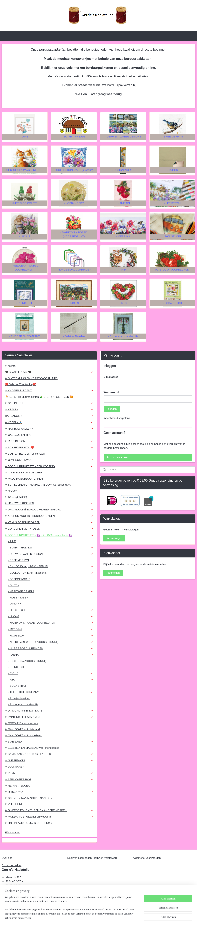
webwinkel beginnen (109, 917)
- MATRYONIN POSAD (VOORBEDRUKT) (50, 622)
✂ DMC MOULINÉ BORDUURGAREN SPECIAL (49, 509)
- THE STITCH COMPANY (50, 692)
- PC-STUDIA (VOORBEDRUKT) (27, 660)
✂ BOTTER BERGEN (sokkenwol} (25, 453)
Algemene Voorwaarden (147, 857)
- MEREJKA (50, 629)
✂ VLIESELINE (14, 804)
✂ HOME (10, 365)
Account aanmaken (118, 457)
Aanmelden (113, 572)
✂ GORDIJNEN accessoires (21, 723)
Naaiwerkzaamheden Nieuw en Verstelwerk (92, 857)
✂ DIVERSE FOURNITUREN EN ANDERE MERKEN (49, 810)
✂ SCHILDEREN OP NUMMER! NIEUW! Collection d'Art (37, 484)
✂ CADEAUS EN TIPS (18, 434)
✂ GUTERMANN (49, 760)
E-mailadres (111, 376)
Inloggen (112, 408)
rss (95, 917)
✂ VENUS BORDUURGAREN (49, 522)
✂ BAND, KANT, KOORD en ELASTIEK (49, 754)
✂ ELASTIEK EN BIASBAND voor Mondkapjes (32, 747)
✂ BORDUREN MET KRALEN (49, 528)
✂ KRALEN (49, 409)
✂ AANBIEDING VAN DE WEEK (23, 472)
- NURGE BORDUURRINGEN (50, 648)
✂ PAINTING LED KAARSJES (49, 717)
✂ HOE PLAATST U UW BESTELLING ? (28, 823)
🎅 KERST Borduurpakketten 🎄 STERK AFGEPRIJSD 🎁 (39, 396)
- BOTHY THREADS (50, 547)
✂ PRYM (49, 773)
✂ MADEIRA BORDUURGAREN (24, 478)
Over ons (7, 857)
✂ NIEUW (11, 490)
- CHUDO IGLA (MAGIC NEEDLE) (50, 566)
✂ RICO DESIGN (49, 441)
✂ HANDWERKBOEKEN (49, 503)
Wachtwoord (111, 392)
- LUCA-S (50, 616)
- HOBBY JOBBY (18, 597)
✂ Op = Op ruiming (16, 496)
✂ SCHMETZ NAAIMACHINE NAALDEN (28, 798)
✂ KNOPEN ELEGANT (49, 390)
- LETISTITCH (50, 610)
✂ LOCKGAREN (14, 766)
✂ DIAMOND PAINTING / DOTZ (49, 710)
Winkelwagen (114, 538)
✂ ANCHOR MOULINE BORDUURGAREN (49, 516)
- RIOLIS (50, 673)
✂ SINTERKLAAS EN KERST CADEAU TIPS (31, 378)
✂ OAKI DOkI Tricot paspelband (23, 735)
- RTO (50, 679)
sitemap (89, 917)
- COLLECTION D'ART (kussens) (50, 572)
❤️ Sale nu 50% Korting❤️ (20, 384)
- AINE (12, 541)
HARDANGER (49, 416)
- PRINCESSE (16, 666)
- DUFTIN (13, 585)
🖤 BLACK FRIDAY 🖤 (49, 372)
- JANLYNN (14, 603)
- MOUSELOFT (50, 635)
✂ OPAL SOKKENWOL (49, 460)
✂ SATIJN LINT (49, 403)
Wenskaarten (12, 832)
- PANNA (50, 654)
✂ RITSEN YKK (49, 792)
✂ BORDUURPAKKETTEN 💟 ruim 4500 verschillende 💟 (49, 535)
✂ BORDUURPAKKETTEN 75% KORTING (49, 466)
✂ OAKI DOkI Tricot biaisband (22, 729)
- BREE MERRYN (18, 560)
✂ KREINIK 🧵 (49, 422)
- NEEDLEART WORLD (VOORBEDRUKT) (50, 642)
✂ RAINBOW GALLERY (49, 428)
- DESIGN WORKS (19, 579)
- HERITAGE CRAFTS (50, 591)
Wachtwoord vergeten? (117, 418)
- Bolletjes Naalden (19, 698)
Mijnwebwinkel (140, 917)
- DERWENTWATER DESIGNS (50, 554)
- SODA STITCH (17, 685)
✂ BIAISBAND (49, 741)
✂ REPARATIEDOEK (17, 785)
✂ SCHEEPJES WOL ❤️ (49, 447)
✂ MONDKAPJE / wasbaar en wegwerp (49, 816)
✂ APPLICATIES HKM (49, 779)
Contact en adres (11, 865)
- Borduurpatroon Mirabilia (23, 704)
